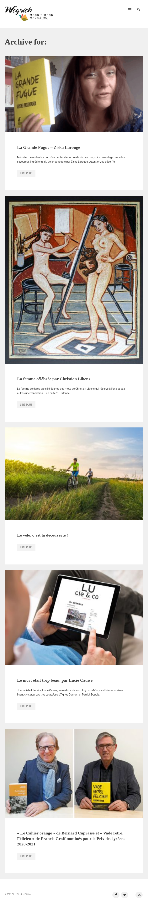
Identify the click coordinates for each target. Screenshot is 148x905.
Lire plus (26, 173)
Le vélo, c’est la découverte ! (42, 535)
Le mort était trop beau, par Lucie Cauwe (54, 680)
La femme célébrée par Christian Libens (53, 378)
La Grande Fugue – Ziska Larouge (48, 147)
